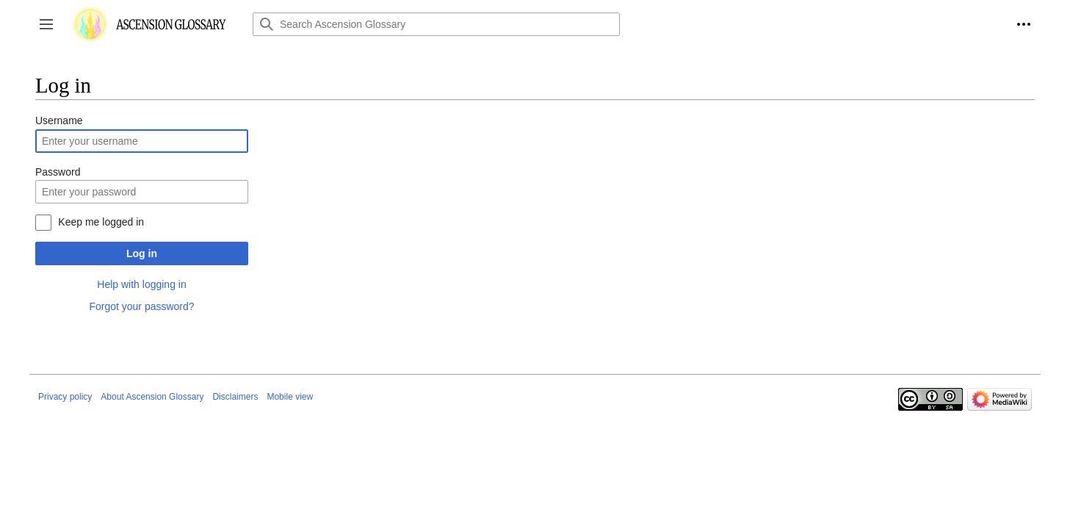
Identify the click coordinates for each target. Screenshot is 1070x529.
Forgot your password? (141, 306)
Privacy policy (65, 397)
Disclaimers (235, 397)
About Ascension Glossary (152, 397)
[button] (46, 24)
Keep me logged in (101, 222)
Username (59, 120)
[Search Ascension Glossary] (436, 24)
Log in (141, 253)
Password (57, 172)
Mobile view (290, 397)
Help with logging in (141, 284)
